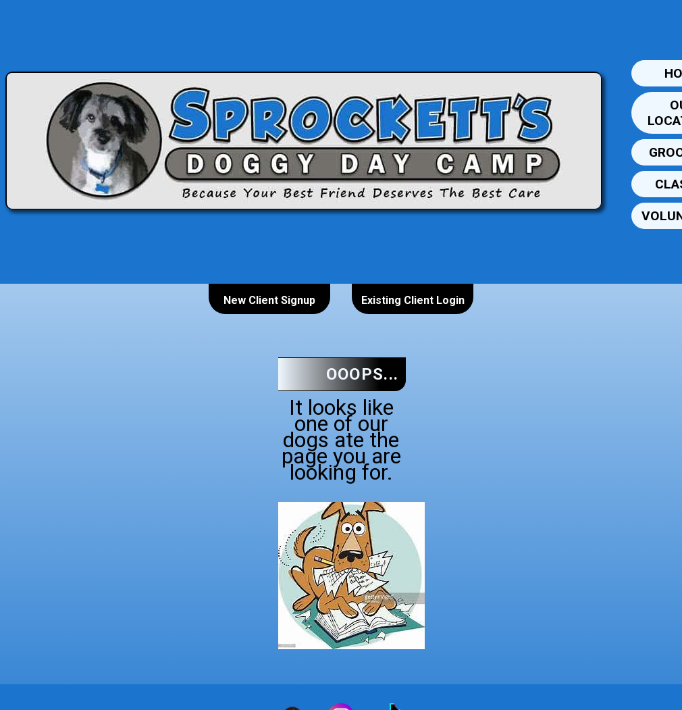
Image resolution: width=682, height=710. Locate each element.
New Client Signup (269, 300)
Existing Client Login (413, 300)
